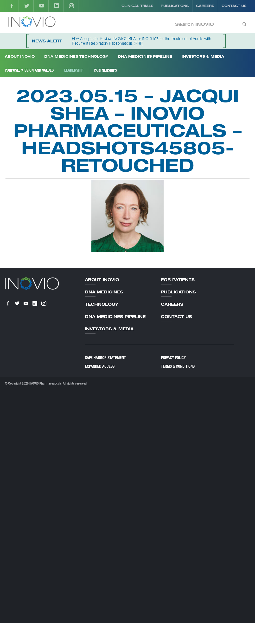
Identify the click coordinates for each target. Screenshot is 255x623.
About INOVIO (20, 56)
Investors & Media (203, 56)
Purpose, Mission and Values (29, 70)
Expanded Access (100, 366)
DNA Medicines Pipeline (145, 56)
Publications (175, 6)
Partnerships (105, 70)
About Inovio (102, 279)
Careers (205, 6)
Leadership (73, 70)
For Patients (178, 279)
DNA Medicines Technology (76, 56)
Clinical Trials (137, 6)
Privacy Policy (173, 357)
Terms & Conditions (178, 366)
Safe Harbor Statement (105, 357)
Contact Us (234, 6)
